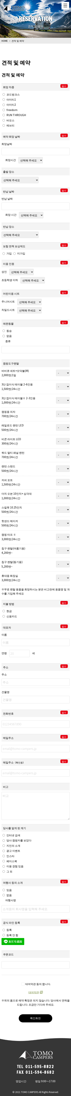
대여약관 (33, 992)
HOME (5, 40)
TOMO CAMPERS (14, 8)
